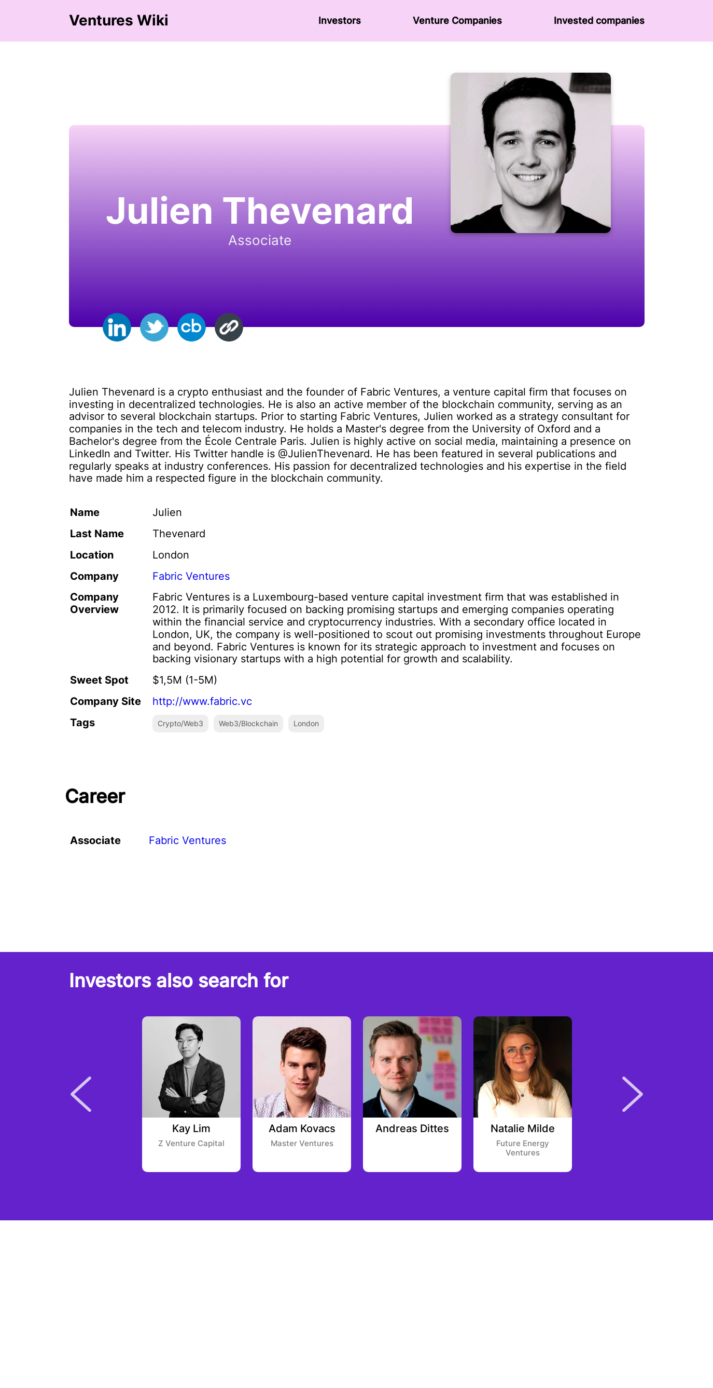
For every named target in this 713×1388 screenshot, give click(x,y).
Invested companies (599, 20)
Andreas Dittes (412, 1129)
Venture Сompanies (457, 20)
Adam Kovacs (302, 1129)
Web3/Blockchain (248, 723)
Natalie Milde (523, 1129)
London (306, 723)
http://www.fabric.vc (202, 701)
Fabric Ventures (191, 576)
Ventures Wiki (119, 20)
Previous (81, 1094)
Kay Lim (191, 1129)
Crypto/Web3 (180, 723)
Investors (339, 20)
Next (633, 1094)
